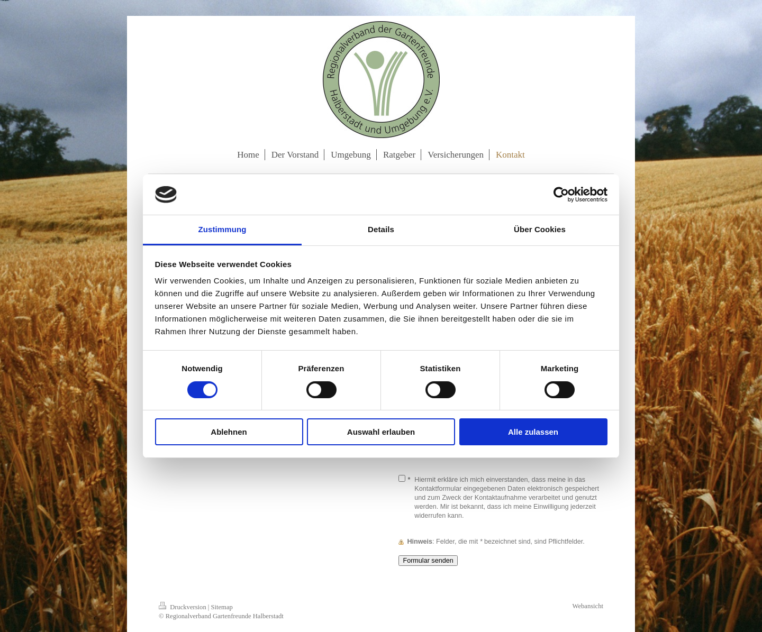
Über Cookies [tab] (540, 229)
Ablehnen (229, 431)
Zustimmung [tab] (222, 229)
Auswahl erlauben (381, 431)
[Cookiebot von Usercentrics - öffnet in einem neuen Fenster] (561, 195)
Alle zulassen (533, 431)
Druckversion (183, 607)
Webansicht (588, 606)
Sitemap (222, 607)
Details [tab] (381, 229)
